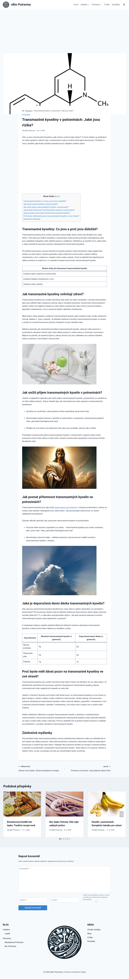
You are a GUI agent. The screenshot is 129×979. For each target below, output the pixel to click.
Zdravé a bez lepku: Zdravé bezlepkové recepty (40, 768)
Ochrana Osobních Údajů (75, 972)
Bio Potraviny (10, 946)
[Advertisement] (64, 26)
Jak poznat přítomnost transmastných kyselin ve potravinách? (49, 210)
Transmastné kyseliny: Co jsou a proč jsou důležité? (44, 201)
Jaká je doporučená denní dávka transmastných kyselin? (46, 213)
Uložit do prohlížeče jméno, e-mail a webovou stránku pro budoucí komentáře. (96, 897)
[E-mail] (64, 899)
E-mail (54, 900)
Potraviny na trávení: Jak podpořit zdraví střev (89, 768)
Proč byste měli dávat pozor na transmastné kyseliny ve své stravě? (51, 216)
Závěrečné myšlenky (31, 219)
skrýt (57, 196)
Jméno (23, 900)
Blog (89, 933)
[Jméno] (32, 899)
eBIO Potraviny (29, 130)
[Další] (121, 814)
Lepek (7, 933)
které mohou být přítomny (66, 507)
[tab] (59, 838)
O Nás (107, 4)
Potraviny (26, 115)
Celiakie (6, 929)
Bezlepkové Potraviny (14, 942)
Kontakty (116, 4)
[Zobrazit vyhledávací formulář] (124, 5)
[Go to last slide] (7, 814)
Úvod (76, 4)
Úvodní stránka (94, 929)
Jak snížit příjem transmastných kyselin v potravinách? (46, 207)
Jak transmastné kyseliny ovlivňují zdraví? (40, 204)
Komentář (24, 868)
